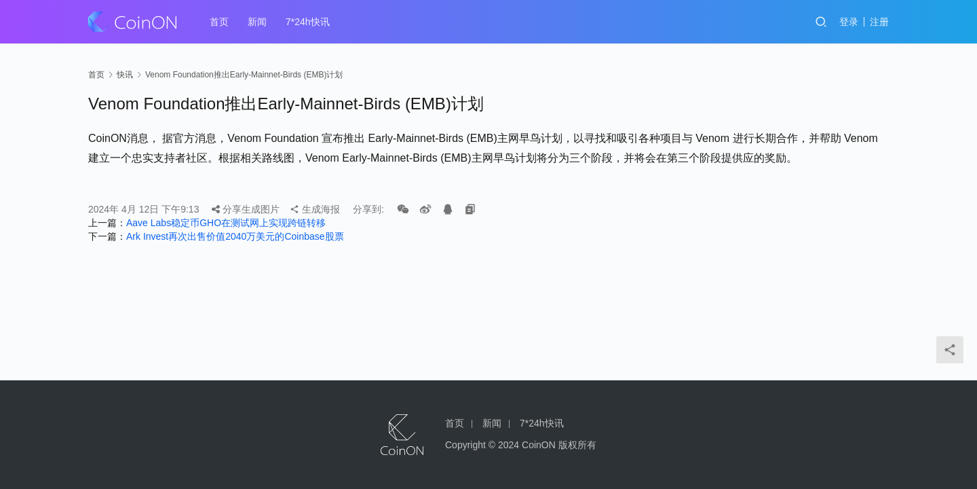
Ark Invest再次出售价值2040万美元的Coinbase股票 (235, 236)
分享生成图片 (246, 209)
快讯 (125, 74)
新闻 (257, 21)
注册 (879, 21)
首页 (219, 21)
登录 (848, 21)
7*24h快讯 (308, 21)
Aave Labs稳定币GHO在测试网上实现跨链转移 (226, 222)
